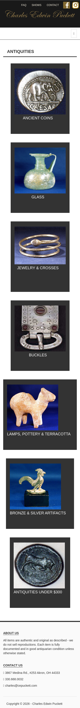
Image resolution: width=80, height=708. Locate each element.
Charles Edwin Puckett (47, 703)
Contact (53, 5)
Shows (36, 5)
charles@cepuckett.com (21, 685)
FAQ (23, 5)
